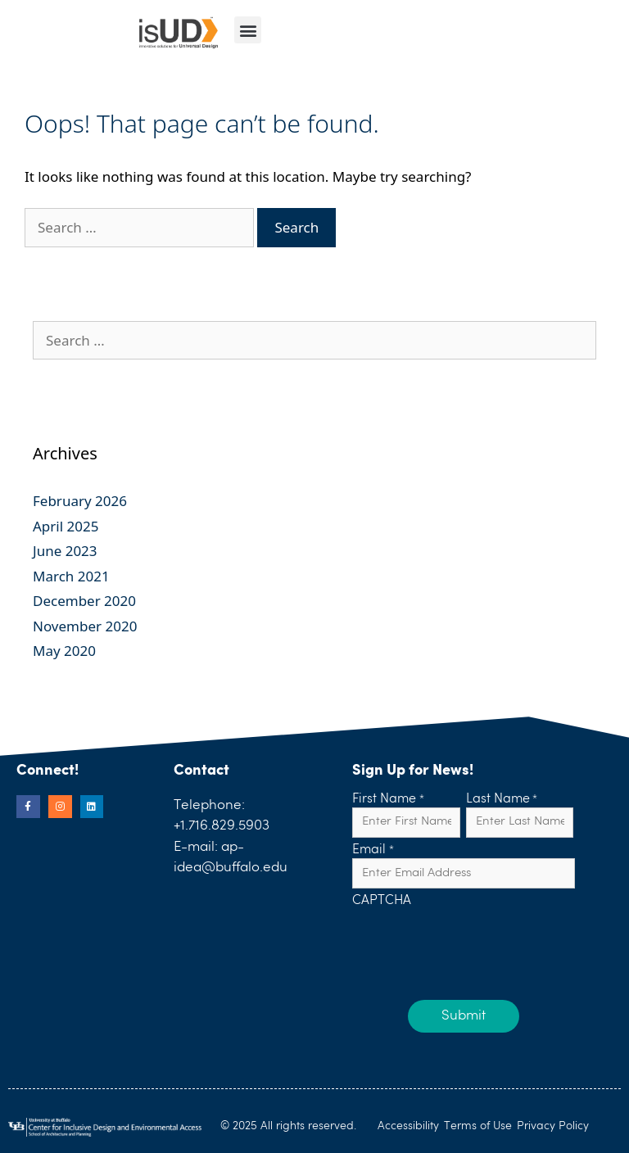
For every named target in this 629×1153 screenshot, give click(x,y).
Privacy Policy (553, 1126)
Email (372, 851)
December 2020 (84, 600)
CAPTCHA (381, 901)
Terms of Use (478, 1126)
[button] (247, 29)
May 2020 (64, 650)
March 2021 (71, 576)
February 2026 (80, 500)
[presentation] (476, 942)
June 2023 (65, 550)
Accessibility (408, 1126)
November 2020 (85, 626)
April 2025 (65, 526)
